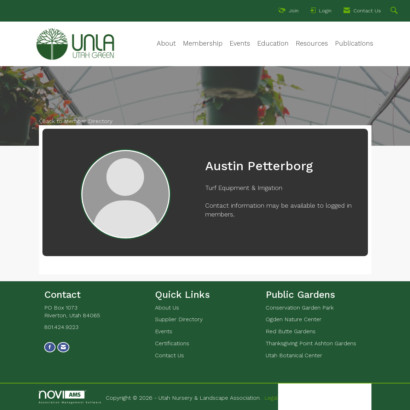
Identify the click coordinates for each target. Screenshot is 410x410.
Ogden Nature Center (294, 319)
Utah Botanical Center (294, 355)
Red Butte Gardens (291, 331)
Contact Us (169, 355)
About (166, 43)
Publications (354, 43)
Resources (312, 43)
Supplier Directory (179, 319)
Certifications (172, 343)
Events (240, 43)
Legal (271, 397)
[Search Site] (395, 11)
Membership (203, 43)
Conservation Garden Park (300, 307)
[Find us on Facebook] (50, 347)
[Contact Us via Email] (63, 347)
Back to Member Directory (75, 121)
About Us (167, 307)
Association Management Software (70, 397)
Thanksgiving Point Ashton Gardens (311, 343)
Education (273, 43)
